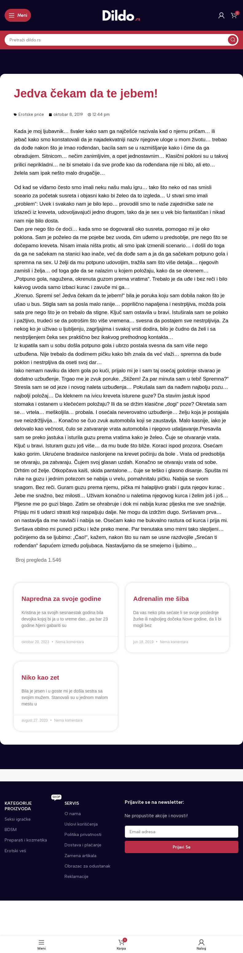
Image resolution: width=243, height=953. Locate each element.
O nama (73, 813)
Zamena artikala (80, 855)
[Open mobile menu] (18, 15)
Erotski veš (15, 850)
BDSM (11, 829)
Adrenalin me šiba (161, 598)
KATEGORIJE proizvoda (33, 804)
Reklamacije (76, 876)
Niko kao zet (40, 677)
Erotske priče (31, 114)
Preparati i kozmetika (26, 840)
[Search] (121, 40)
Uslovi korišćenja (81, 824)
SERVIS (72, 803)
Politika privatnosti (83, 834)
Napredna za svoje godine (61, 598)
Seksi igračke (18, 819)
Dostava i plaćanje (83, 845)
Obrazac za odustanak (87, 866)
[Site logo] (121, 15)
